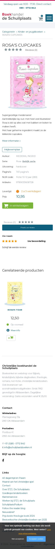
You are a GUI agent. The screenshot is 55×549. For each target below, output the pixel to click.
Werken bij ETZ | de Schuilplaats (18, 500)
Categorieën (9, 31)
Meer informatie (10, 141)
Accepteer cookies (36, 539)
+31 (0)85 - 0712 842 (14, 443)
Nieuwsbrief (8, 512)
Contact (6, 485)
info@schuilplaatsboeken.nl (18, 447)
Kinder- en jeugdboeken (30, 31)
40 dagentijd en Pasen (14, 478)
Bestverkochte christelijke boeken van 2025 (24, 519)
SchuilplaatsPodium (12, 504)
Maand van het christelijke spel (18, 481)
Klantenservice (9, 497)
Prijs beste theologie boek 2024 (18, 516)
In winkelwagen (19, 205)
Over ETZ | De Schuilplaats (15, 489)
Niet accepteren (18, 539)
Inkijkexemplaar (12, 149)
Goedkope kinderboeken (15, 493)
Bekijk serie (28, 161)
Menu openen (50, 18)
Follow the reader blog (13, 508)
